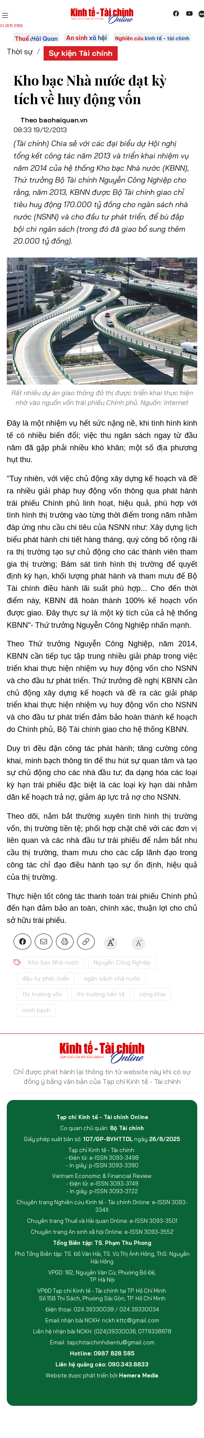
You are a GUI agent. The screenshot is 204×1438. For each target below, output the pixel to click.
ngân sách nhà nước (112, 978)
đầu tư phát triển (45, 978)
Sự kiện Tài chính (81, 53)
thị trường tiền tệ (101, 994)
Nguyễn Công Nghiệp (122, 962)
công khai (152, 994)
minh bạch (36, 1010)
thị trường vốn (42, 994)
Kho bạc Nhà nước (53, 962)
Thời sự (20, 51)
